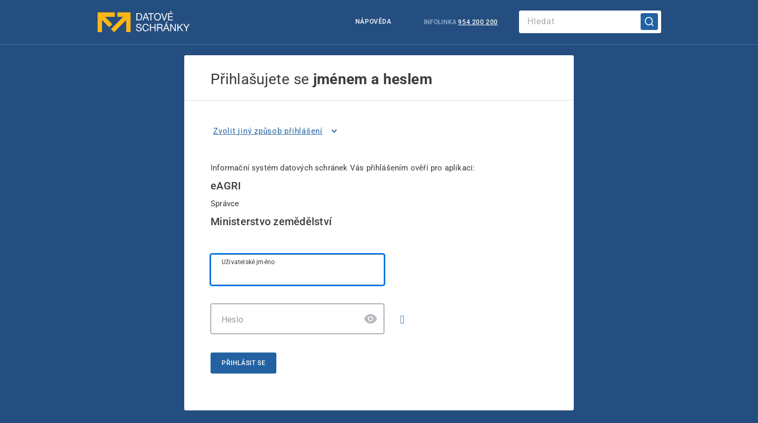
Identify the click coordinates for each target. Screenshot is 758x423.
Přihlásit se (243, 363)
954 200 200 (478, 22)
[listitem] (277, 131)
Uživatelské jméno (248, 262)
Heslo (232, 320)
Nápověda (373, 21)
